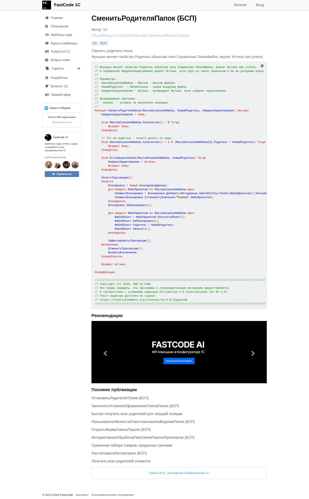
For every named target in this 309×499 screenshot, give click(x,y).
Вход (260, 5)
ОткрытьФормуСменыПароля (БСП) (121, 430)
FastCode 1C (67, 4)
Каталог (240, 5)
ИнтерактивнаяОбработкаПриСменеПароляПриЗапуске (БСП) (143, 437)
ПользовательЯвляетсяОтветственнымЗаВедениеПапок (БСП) (143, 422)
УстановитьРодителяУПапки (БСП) (120, 398)
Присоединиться (62, 122)
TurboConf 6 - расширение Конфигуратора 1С (179, 473)
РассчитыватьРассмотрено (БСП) (119, 453)
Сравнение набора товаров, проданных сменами (131, 445)
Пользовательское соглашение (112, 494)
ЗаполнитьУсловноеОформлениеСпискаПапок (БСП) (135, 406)
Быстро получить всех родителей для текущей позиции (136, 414)
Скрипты (54, 68)
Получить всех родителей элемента (120, 461)
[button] (104, 352)
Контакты (82, 494)
